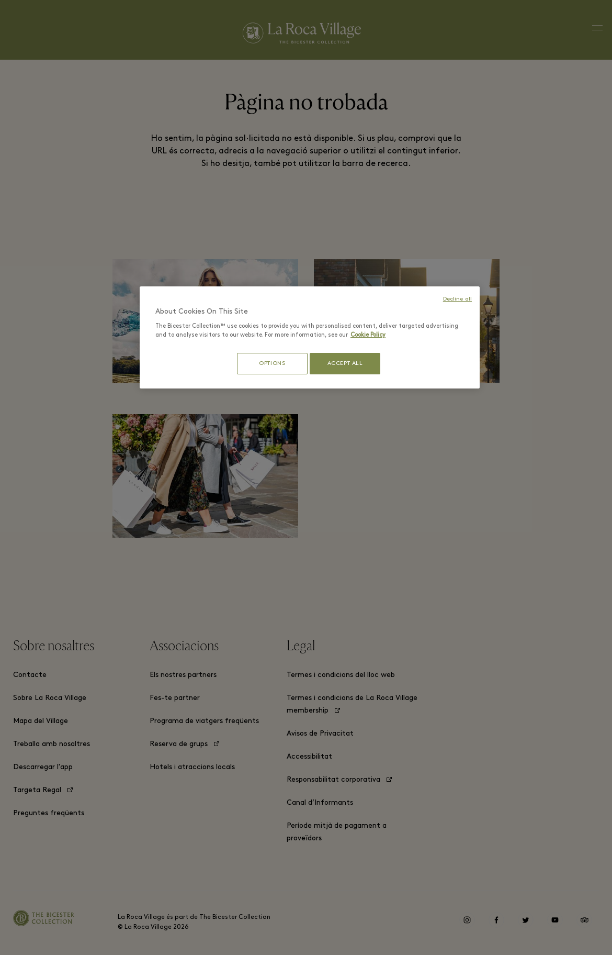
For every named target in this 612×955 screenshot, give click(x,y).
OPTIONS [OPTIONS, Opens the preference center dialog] (269, 364)
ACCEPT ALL (345, 364)
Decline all (457, 299)
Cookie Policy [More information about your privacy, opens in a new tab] (368, 335)
